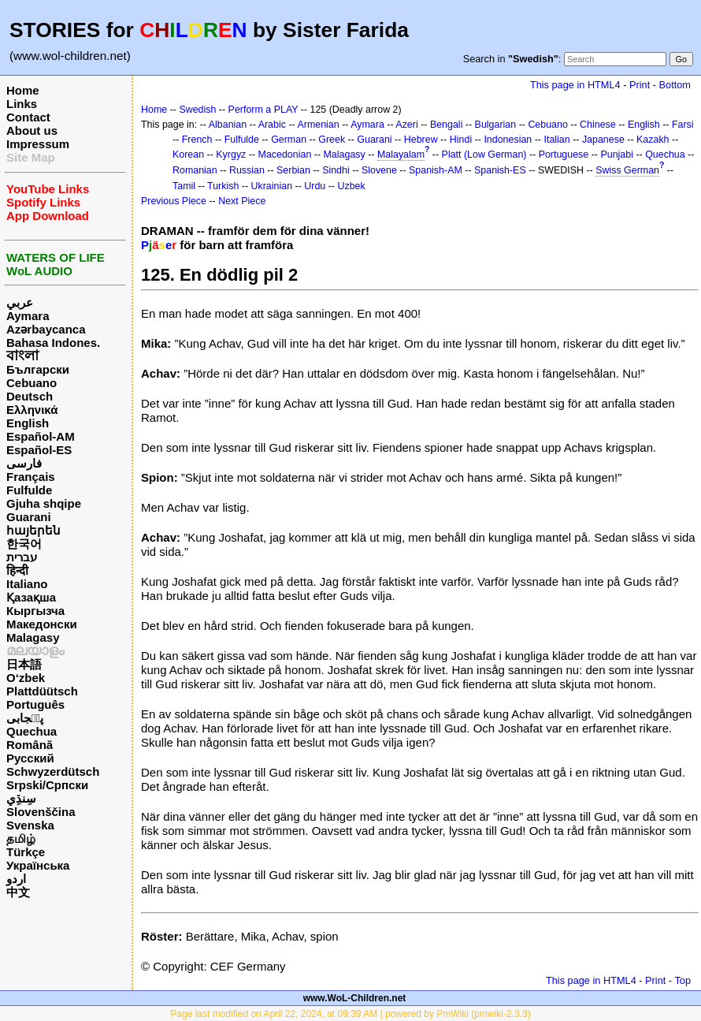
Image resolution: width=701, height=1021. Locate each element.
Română (29, 744)
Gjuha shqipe (43, 503)
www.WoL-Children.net (354, 998)
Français (30, 476)
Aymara (27, 315)
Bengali (446, 124)
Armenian (318, 124)
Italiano (27, 584)
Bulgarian (496, 124)
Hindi (461, 139)
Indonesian (508, 139)
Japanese (603, 139)
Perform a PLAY (263, 109)
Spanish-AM (435, 170)
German (288, 139)
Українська (37, 865)
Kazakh (652, 139)
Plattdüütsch (42, 691)
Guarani (28, 517)
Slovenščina (41, 811)
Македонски (41, 624)
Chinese (598, 124)
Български (37, 369)
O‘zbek (25, 677)
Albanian (228, 124)
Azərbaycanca (46, 329)
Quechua (31, 731)
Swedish (197, 109)
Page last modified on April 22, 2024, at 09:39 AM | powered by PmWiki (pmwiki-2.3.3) (350, 1013)
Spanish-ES (500, 170)
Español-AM (40, 436)
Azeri (406, 124)
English (27, 423)
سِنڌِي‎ (21, 798)
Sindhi (336, 170)
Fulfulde (29, 490)
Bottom (675, 85)
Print (639, 85)
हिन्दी (17, 570)
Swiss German (627, 170)
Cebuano (31, 382)
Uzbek (351, 186)
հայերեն (33, 530)
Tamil (183, 186)
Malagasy (33, 637)
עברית (21, 557)
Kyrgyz (231, 154)
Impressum (37, 144)
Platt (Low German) (484, 154)
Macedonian (285, 154)
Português (35, 704)
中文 (18, 892)
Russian (247, 170)
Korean (188, 154)
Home (22, 90)
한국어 (24, 543)
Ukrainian (272, 186)
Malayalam (401, 154)
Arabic (272, 124)
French (197, 139)
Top (682, 980)
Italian (556, 139)
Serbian (293, 170)
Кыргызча (35, 610)
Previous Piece (173, 201)
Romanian (194, 170)
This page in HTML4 (575, 85)
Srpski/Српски (47, 785)
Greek (331, 139)
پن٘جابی (24, 718)
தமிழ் (20, 838)
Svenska (30, 825)
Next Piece (241, 201)
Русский (30, 758)
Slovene (379, 170)
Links (21, 103)
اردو (16, 878)
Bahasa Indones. (53, 342)
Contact (28, 117)
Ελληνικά (31, 409)
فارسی (24, 463)
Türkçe (25, 852)
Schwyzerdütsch (52, 771)
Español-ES (39, 449)
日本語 (24, 664)
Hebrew (421, 139)
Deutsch (29, 396)
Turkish (223, 186)
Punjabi (616, 154)
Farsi (683, 124)
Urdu (314, 186)
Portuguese (564, 154)
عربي (19, 302)
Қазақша (31, 597)
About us (31, 130)
